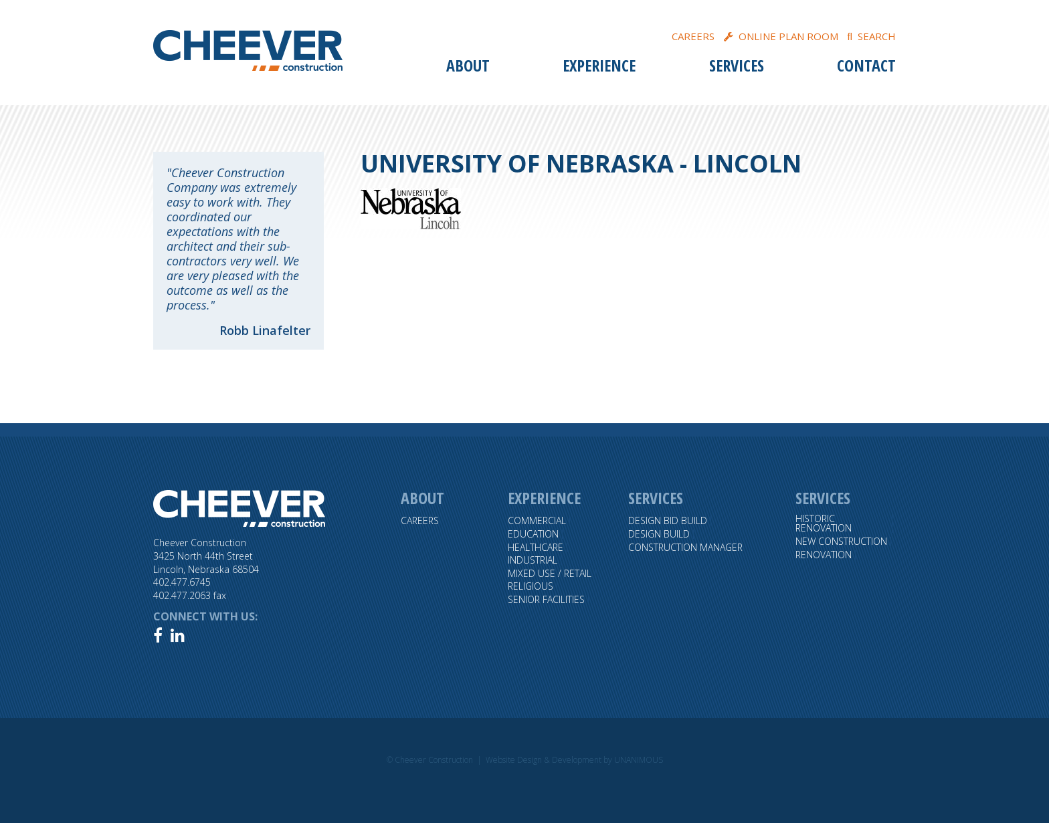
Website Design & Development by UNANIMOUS (574, 760)
